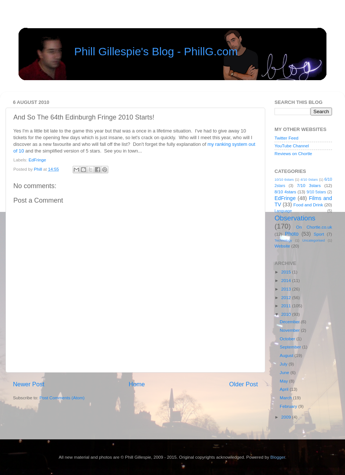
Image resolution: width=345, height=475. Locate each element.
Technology (283, 240)
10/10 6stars (284, 179)
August (287, 355)
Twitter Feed (286, 137)
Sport (319, 234)
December (290, 321)
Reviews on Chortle (293, 153)
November (290, 330)
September (291, 346)
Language (283, 211)
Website (282, 245)
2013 (286, 288)
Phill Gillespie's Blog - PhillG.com (156, 51)
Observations (295, 218)
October (288, 338)
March (286, 397)
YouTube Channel (292, 145)
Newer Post (29, 384)
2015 (286, 271)
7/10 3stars (309, 185)
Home (137, 384)
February (289, 406)
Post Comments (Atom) (61, 397)
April (285, 389)
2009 (286, 417)
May (284, 381)
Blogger (277, 457)
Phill (38, 169)
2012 (286, 297)
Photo (292, 234)
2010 (286, 314)
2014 (286, 280)
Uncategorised (313, 240)
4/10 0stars (309, 179)
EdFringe (37, 159)
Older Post (243, 384)
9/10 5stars (316, 192)
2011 (286, 305)
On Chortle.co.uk (314, 227)
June (285, 372)
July (284, 363)
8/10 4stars (285, 191)
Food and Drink (308, 204)
